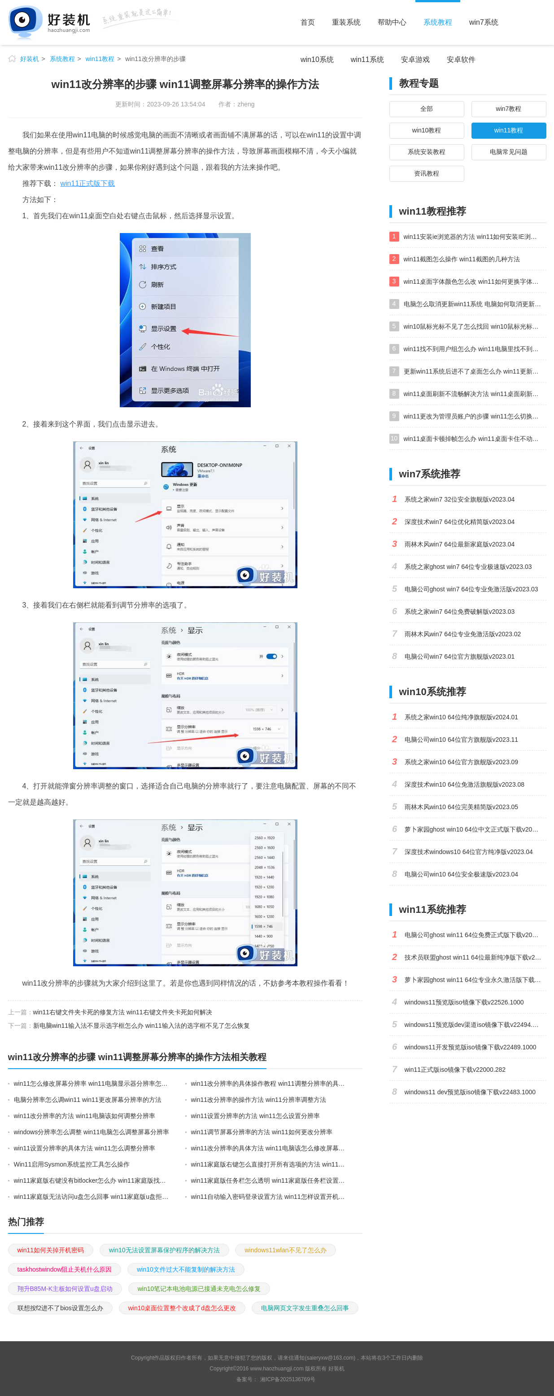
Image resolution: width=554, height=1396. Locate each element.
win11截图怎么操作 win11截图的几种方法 (462, 259)
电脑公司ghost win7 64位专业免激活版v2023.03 (471, 589)
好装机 (29, 58)
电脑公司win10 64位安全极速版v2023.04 (462, 874)
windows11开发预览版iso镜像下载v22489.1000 (471, 1047)
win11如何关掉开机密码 (50, 1250)
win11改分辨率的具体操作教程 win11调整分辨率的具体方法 (269, 1083)
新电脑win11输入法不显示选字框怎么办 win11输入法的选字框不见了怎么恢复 (141, 1025)
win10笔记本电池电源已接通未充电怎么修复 (199, 1288)
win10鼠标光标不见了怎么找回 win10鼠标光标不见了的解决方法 (475, 326)
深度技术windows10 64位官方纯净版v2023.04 (469, 851)
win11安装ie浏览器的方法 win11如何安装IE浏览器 (473, 236)
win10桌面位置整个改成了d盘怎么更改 (182, 1308)
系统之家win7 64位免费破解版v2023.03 (460, 611)
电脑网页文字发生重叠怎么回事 (305, 1308)
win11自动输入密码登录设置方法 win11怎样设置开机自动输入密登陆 (269, 1196)
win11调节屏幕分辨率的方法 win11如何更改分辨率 (261, 1132)
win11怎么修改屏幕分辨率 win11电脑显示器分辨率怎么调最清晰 (92, 1083)
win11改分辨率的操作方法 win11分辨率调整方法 (258, 1099)
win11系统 (367, 59)
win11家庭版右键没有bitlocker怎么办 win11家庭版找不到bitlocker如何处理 (92, 1180)
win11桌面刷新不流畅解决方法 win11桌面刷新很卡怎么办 (475, 393)
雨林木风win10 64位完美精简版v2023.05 (462, 806)
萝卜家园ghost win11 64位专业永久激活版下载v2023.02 (475, 979)
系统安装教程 (426, 151)
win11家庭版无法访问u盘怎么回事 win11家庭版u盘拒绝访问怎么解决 (92, 1196)
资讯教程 (426, 173)
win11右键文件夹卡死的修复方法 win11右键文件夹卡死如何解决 (122, 1012)
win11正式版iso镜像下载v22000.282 (455, 1069)
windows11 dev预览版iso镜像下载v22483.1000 (470, 1092)
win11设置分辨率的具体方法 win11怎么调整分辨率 (84, 1148)
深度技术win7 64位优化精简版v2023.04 (460, 521)
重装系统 (346, 22)
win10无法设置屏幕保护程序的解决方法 (164, 1250)
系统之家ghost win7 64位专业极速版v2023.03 (468, 566)
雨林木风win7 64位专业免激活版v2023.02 (463, 634)
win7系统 (483, 22)
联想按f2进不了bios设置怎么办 (60, 1308)
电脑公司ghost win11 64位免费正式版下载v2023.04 (475, 934)
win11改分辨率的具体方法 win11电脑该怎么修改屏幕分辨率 (269, 1148)
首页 (308, 22)
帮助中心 (392, 22)
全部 (426, 108)
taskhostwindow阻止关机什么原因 (64, 1269)
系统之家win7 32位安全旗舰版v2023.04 (460, 499)
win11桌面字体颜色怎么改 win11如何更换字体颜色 (474, 281)
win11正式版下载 (88, 183)
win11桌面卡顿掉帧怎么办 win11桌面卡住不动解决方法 (475, 438)
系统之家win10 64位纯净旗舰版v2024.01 (462, 717)
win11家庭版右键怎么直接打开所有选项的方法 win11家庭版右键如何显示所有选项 (269, 1164)
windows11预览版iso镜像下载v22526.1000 (464, 1002)
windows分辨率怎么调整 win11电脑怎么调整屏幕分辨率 (91, 1132)
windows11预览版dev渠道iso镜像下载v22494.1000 (475, 1024)
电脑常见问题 (509, 151)
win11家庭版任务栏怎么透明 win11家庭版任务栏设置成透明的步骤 (269, 1180)
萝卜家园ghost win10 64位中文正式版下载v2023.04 (475, 829)
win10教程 (426, 130)
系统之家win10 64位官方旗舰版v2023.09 (462, 762)
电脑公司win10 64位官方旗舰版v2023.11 (462, 739)
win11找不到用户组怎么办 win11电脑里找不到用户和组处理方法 (475, 348)
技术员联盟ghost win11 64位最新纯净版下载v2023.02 (475, 957)
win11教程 (100, 58)
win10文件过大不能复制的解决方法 (186, 1269)
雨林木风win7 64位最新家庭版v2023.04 (460, 544)
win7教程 (509, 108)
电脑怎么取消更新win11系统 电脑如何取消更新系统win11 (475, 304)
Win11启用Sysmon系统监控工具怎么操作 (72, 1164)
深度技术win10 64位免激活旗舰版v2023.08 (465, 784)
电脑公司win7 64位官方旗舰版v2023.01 (460, 656)
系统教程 (437, 22)
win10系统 (317, 59)
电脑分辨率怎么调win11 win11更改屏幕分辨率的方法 (87, 1099)
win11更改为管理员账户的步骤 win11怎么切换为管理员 (475, 416)
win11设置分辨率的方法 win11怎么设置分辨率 (255, 1115)
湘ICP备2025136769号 (287, 1379)
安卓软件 (461, 59)
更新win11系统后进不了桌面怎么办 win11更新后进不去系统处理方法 (475, 371)
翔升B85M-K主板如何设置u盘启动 (65, 1288)
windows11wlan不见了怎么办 (285, 1250)
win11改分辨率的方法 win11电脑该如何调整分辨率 (84, 1115)
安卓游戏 (415, 59)
